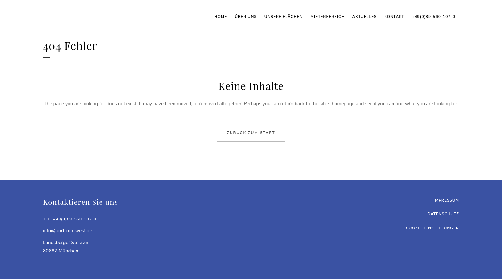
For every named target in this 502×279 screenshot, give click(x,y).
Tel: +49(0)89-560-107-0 (69, 219)
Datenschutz (443, 214)
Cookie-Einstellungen (432, 228)
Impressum (446, 200)
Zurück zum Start (251, 132)
